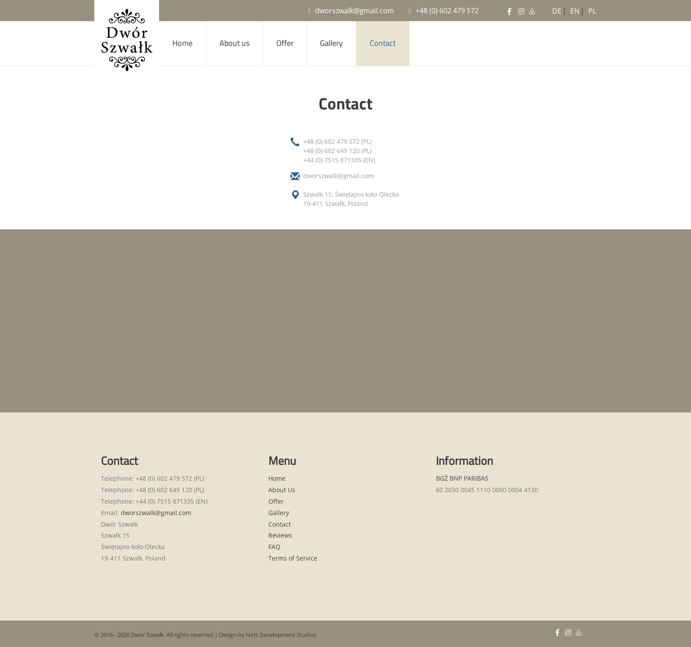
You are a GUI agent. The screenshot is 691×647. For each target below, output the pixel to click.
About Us (281, 490)
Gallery (331, 43)
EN (573, 9)
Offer (284, 43)
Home (182, 43)
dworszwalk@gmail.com (351, 10)
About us (234, 43)
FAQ (274, 546)
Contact (383, 43)
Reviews (280, 535)
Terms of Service (292, 558)
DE (555, 9)
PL (591, 9)
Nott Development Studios (281, 635)
